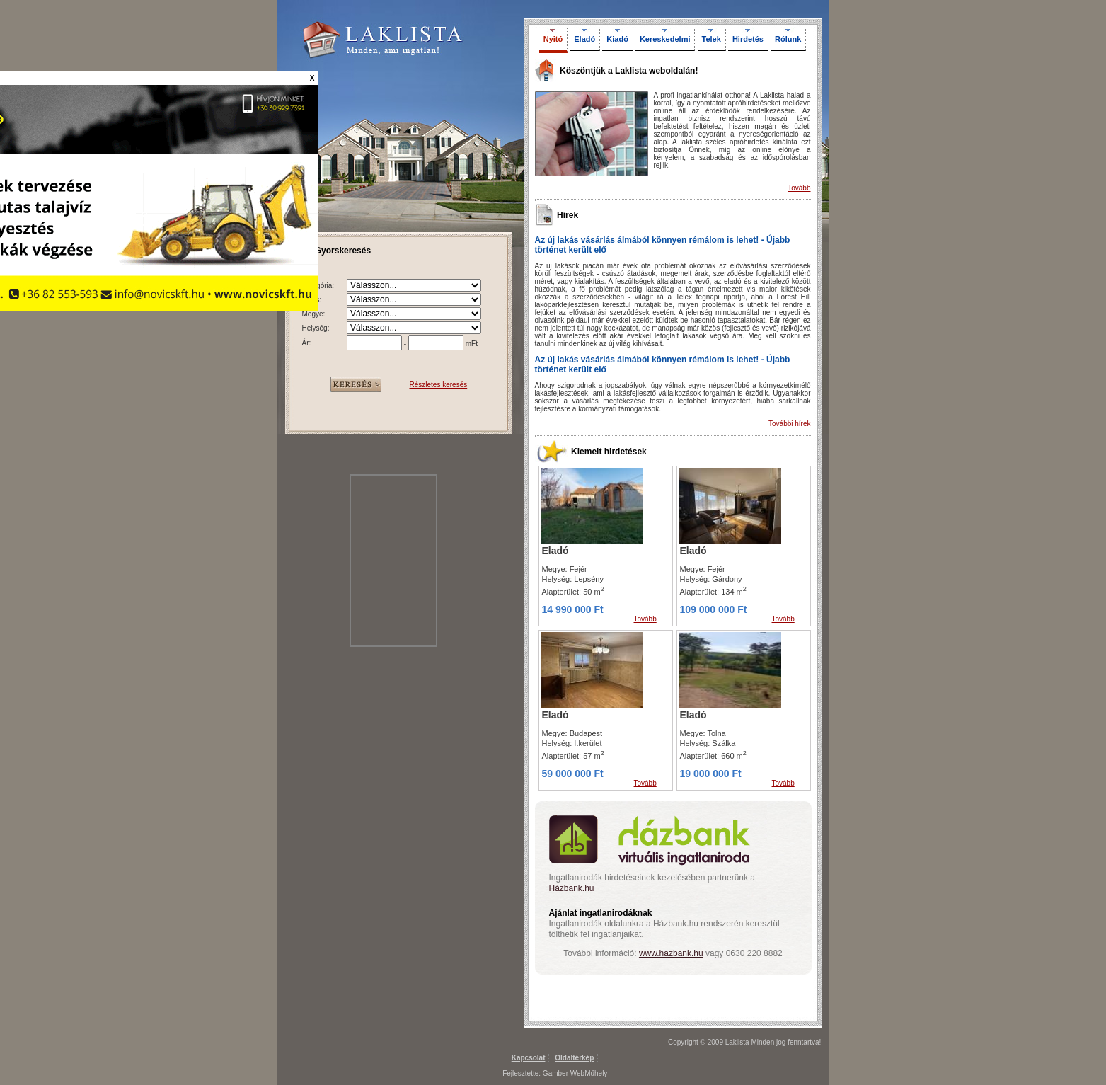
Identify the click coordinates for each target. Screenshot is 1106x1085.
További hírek (789, 423)
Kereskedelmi (665, 39)
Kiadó (617, 39)
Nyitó (553, 39)
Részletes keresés (439, 385)
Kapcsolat (529, 1058)
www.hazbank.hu (671, 953)
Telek (711, 39)
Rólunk (788, 39)
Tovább (799, 188)
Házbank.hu (571, 888)
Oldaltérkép (574, 1058)
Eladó (584, 39)
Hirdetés (748, 39)
